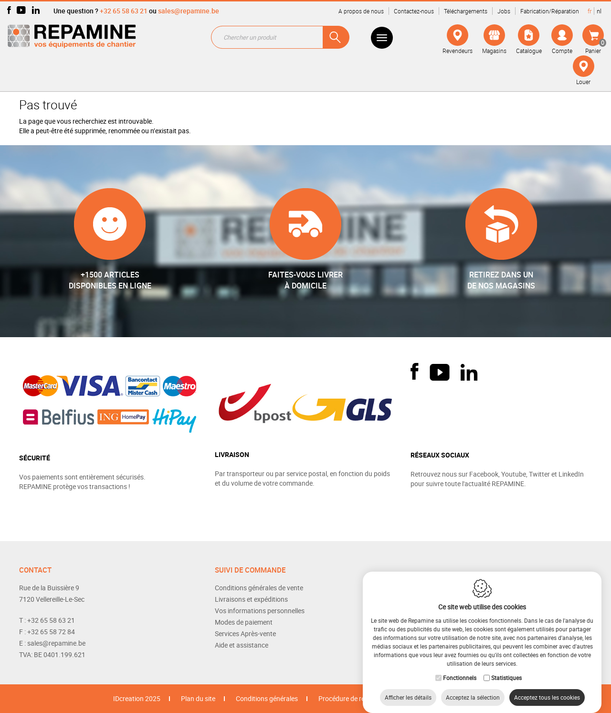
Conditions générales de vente (259, 587)
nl (599, 11)
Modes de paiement (244, 622)
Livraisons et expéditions (251, 599)
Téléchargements (465, 11)
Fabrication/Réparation (549, 11)
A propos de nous (361, 11)
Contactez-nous (414, 11)
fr (589, 11)
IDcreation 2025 (136, 698)
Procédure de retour (347, 698)
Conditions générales (267, 698)
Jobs (503, 11)
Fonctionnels (459, 668)
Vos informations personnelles (260, 610)
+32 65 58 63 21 (123, 10)
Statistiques (506, 668)
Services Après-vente (245, 633)
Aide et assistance (241, 644)
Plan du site (198, 698)
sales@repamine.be (188, 10)
